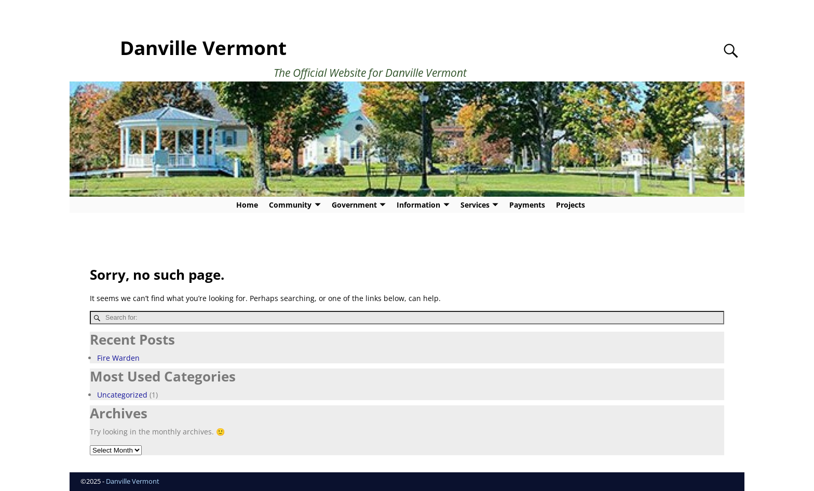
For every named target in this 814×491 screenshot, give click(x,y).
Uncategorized (122, 395)
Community (290, 205)
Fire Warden (118, 358)
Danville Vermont (203, 48)
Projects (570, 205)
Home (247, 205)
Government (354, 205)
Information (418, 205)
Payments (527, 205)
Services (475, 205)
